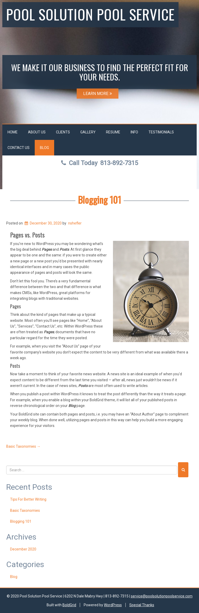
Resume (113, 132)
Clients (63, 132)
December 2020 (23, 549)
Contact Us (19, 148)
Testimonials (161, 132)
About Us (37, 132)
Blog (44, 148)
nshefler (75, 223)
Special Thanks (141, 605)
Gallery (88, 132)
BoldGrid (69, 605)
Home (13, 132)
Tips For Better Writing (28, 499)
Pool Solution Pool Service (90, 14)
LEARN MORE (97, 93)
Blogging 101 (99, 199)
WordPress (113, 605)
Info (134, 132)
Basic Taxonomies (23, 446)
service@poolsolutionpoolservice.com (162, 596)
